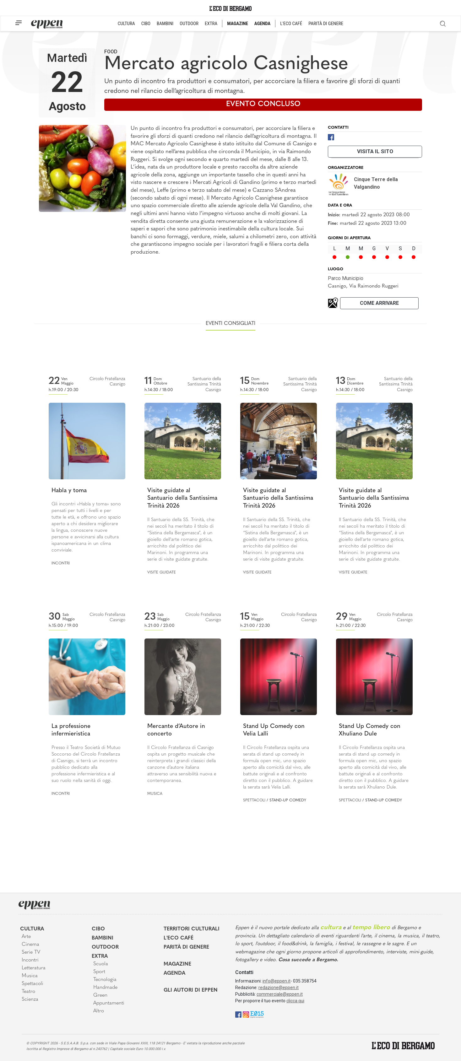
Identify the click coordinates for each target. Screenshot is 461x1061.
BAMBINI (165, 23)
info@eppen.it (276, 980)
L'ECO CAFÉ (291, 23)
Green (100, 995)
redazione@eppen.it (278, 987)
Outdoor (105, 947)
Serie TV (31, 952)
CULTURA (126, 23)
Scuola (100, 964)
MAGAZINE (237, 23)
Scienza (30, 999)
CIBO (145, 23)
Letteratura (34, 968)
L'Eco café (178, 938)
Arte (26, 936)
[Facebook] (331, 137)
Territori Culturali (192, 929)
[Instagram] (246, 1014)
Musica (154, 794)
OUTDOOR (189, 23)
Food (110, 52)
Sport (99, 971)
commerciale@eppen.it (280, 994)
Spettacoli (254, 800)
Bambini (102, 938)
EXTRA (211, 23)
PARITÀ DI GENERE (325, 23)
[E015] (257, 1014)
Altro (98, 1011)
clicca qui (295, 1000)
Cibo (98, 929)
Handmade (105, 987)
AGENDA (262, 23)
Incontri (61, 563)
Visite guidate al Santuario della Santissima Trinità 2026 (182, 498)
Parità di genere (186, 947)
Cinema (30, 944)
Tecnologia (105, 979)
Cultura (32, 929)
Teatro (28, 991)
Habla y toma (69, 491)
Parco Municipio (345, 278)
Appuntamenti (108, 1003)
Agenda (174, 973)
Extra (100, 956)
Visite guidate (161, 572)
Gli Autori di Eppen (191, 990)
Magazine (177, 964)
